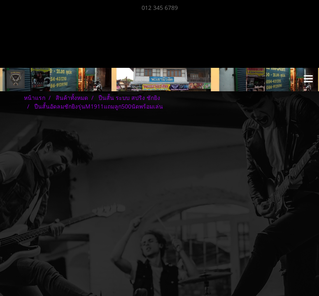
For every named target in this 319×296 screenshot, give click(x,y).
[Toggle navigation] (308, 79)
